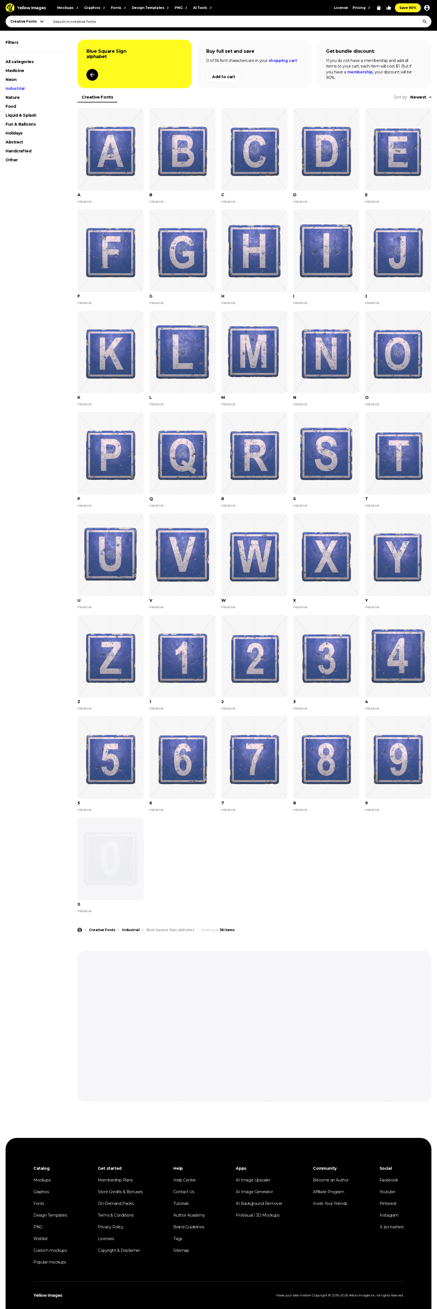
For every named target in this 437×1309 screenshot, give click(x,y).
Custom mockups (50, 1250)
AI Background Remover (259, 1203)
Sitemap (181, 1250)
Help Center (184, 1180)
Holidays (14, 133)
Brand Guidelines (188, 1226)
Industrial (15, 88)
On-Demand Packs (115, 1203)
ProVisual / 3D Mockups (257, 1215)
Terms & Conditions (115, 1215)
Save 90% (407, 8)
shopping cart (283, 60)
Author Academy (189, 1215)
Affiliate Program (328, 1191)
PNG (38, 1226)
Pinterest (388, 1203)
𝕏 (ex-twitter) (392, 1226)
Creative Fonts (97, 97)
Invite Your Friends (330, 1203)
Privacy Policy (110, 1226)
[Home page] (79, 930)
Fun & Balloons (21, 124)
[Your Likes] (388, 7)
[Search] (424, 21)
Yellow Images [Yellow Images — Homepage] (47, 1295)
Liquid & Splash (21, 115)
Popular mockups (49, 1262)
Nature (13, 97)
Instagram (389, 1215)
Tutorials (180, 1203)
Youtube (387, 1191)
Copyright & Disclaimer (119, 1250)
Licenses (106, 1238)
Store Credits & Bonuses (120, 1191)
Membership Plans (115, 1180)
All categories (19, 61)
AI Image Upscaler (253, 1180)
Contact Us (183, 1191)
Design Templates (50, 1215)
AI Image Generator (254, 1191)
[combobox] (239, 21)
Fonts (38, 1203)
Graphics (41, 1191)
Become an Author (331, 1180)
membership (360, 72)
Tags (177, 1238)
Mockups (41, 1180)
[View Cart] (378, 7)
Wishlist (40, 1238)
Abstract (14, 142)
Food (11, 106)
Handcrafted (18, 151)
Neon (11, 79)
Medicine (15, 70)
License (341, 8)
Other (12, 159)
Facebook (389, 1180)
